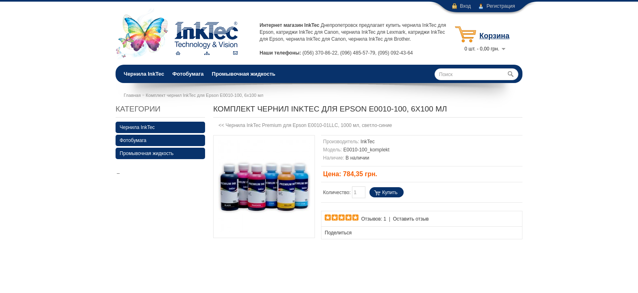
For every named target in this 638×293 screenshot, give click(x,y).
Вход (465, 6)
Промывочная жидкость (243, 74)
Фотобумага (187, 74)
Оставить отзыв (411, 219)
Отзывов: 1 (374, 219)
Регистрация (501, 6)
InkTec (368, 141)
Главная (132, 95)
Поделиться (338, 233)
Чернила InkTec (144, 74)
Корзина (494, 36)
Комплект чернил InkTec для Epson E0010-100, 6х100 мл (204, 95)
